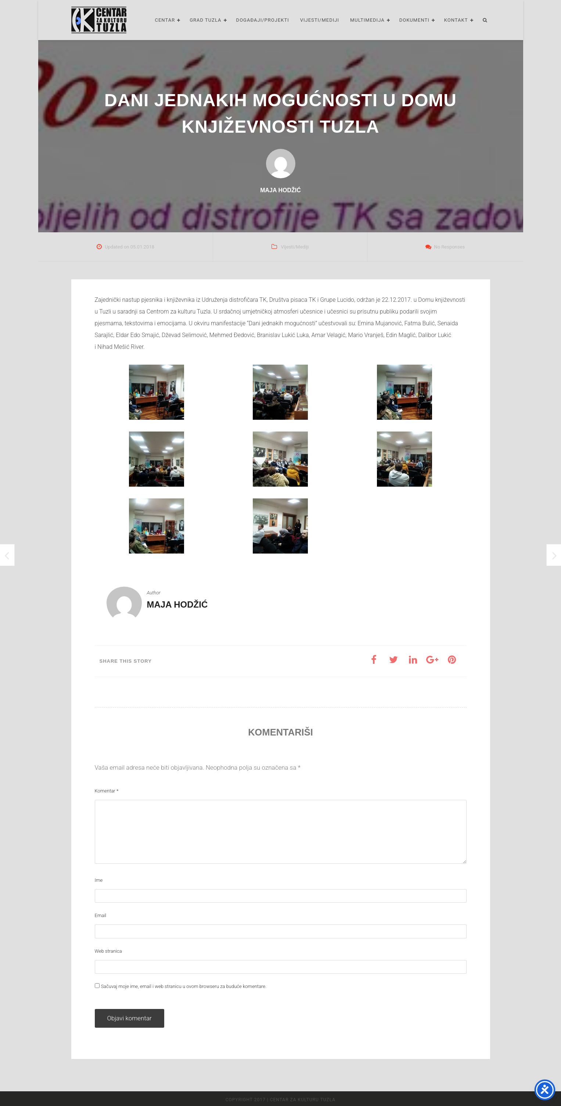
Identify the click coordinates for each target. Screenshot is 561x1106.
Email (101, 915)
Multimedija (367, 20)
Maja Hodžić (177, 604)
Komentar (107, 791)
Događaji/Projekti (262, 20)
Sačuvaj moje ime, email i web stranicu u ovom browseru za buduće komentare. (184, 986)
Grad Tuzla (205, 20)
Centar (165, 20)
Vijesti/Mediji (319, 20)
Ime (99, 880)
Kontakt (456, 20)
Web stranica (108, 951)
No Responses (449, 247)
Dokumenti (414, 20)
